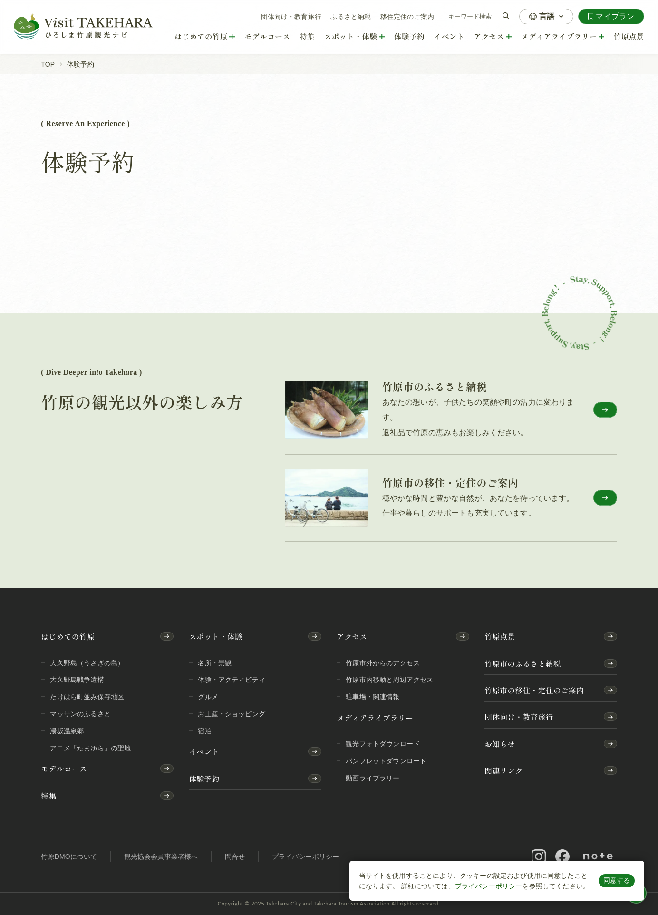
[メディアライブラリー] (562, 36)
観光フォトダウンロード (383, 744)
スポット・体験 (215, 636)
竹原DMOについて (69, 856)
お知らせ (499, 744)
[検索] (506, 16)
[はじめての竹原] (204, 36)
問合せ (235, 856)
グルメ (208, 697)
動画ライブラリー (372, 778)
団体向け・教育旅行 (291, 16)
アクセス (352, 636)
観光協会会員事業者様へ (161, 856)
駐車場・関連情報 (372, 697)
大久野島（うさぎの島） (87, 663)
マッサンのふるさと (80, 714)
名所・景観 (215, 663)
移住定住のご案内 (407, 16)
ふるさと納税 (350, 16)
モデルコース (267, 36)
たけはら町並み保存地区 (87, 697)
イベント (449, 36)
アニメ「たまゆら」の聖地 (90, 748)
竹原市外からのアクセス (383, 663)
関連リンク (503, 770)
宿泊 (204, 731)
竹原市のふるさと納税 (522, 663)
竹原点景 (629, 36)
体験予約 (409, 36)
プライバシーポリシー (489, 886)
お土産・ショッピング (231, 714)
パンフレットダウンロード (386, 761)
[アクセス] (493, 36)
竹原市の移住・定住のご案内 (534, 690)
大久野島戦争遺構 (77, 679)
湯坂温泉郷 (67, 731)
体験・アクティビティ (231, 679)
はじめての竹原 (68, 636)
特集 (307, 36)
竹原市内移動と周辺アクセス (389, 679)
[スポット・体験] (354, 36)
